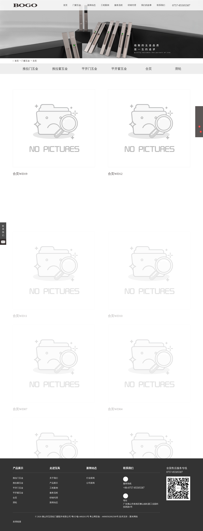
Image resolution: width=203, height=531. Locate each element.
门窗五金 (77, 5)
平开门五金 (86, 69)
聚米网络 (133, 516)
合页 (35, 61)
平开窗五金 (116, 69)
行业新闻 (90, 478)
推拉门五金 (27, 69)
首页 (65, 5)
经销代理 (132, 5)
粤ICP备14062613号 (80, 516)
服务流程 (118, 5)
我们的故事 (146, 5)
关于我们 (54, 478)
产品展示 (54, 483)
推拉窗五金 (57, 69)
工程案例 (105, 5)
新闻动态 (91, 5)
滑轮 (175, 69)
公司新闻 (90, 483)
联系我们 (161, 5)
